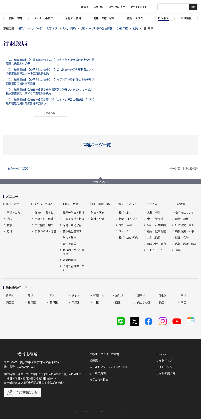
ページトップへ (100, 181)
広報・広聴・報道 (185, 243)
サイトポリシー (165, 367)
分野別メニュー (156, 250)
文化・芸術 (125, 225)
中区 (96, 302)
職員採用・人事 (184, 231)
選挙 (177, 250)
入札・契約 (69, 28)
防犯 (9, 231)
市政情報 (179, 204)
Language (161, 354)
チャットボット (139, 7)
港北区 (163, 295)
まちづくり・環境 (45, 231)
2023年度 (122, 28)
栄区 (183, 295)
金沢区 (119, 295)
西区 (118, 302)
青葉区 (10, 295)
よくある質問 (98, 373)
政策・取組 (181, 219)
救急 (9, 225)
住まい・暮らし (44, 212)
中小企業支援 (155, 219)
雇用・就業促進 (156, 231)
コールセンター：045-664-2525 (108, 367)
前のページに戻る (18, 168)
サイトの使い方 (165, 373)
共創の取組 (153, 237)
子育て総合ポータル (73, 268)
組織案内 (95, 360)
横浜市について (184, 212)
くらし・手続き (43, 204)
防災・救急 (12, 204)
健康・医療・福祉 (101, 204)
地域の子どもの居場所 (73, 252)
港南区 (141, 295)
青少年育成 (69, 243)
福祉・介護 (97, 219)
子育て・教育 (70, 204)
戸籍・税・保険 (44, 219)
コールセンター (117, 7)
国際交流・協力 (156, 243)
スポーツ (124, 231)
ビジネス (52, 28)
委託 (135, 28)
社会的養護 (69, 260)
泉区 (52, 295)
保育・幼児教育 (72, 225)
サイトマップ (164, 360)
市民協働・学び (44, 225)
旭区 (30, 295)
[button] (100, 145)
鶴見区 (54, 302)
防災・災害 (13, 212)
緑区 (161, 302)
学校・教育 (69, 237)
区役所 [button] (84, 7)
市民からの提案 (99, 379)
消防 (9, 219)
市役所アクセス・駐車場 (104, 354)
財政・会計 (181, 237)
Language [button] (98, 7)
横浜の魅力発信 (128, 237)
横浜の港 (124, 212)
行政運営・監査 (184, 225)
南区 (183, 302)
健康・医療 (97, 212)
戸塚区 (76, 302)
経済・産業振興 (156, 225)
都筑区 (32, 302)
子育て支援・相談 (73, 219)
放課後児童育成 (72, 231)
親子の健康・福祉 (73, 212)
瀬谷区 (10, 302)
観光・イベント (127, 204)
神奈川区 (98, 295)
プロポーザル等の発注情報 (96, 28)
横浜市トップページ (30, 28)
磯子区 (76, 295)
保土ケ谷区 (143, 302)
